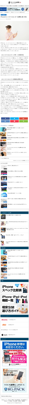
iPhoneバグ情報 (8, 5)
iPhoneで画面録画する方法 (5, 158)
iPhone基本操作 (14, 5)
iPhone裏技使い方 (21, 5)
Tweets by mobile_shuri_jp (6, 396)
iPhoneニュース (2, 5)
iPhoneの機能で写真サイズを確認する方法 (13, 215)
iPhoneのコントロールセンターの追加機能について (20, 160)
